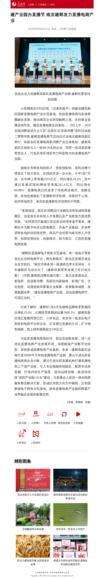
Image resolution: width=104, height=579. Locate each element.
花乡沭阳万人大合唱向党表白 (33, 494)
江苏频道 (42, 4)
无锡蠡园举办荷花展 (33, 529)
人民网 (31, 4)
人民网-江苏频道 (67, 29)
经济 (52, 4)
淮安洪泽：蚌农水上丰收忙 (70, 529)
